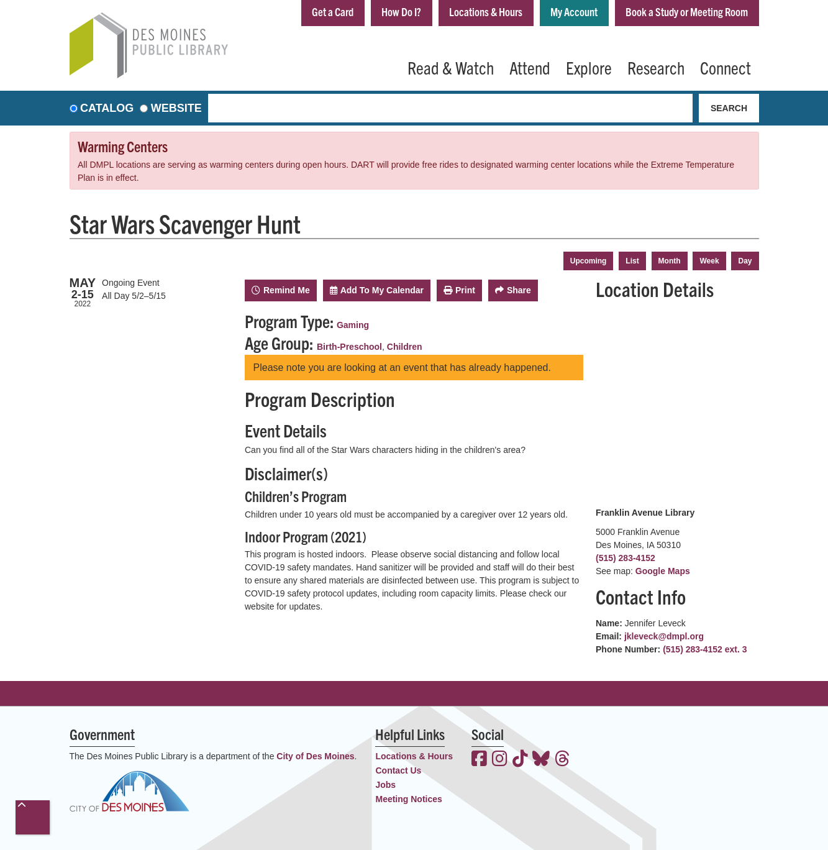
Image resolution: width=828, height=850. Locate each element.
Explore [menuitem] (589, 67)
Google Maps (662, 571)
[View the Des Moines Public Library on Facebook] (479, 760)
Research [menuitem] (656, 67)
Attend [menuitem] (529, 67)
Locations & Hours (485, 11)
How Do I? (401, 11)
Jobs (385, 785)
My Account (574, 11)
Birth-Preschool (349, 347)
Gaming (353, 325)
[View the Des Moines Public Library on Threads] (562, 760)
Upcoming (588, 261)
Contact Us (398, 770)
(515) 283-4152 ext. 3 (705, 649)
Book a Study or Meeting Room (687, 11)
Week (709, 261)
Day (745, 261)
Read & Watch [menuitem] (450, 67)
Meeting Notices (408, 799)
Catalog (107, 108)
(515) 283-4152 (625, 558)
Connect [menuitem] (725, 67)
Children (404, 347)
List (632, 261)
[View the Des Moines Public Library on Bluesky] (541, 760)
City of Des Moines (315, 756)
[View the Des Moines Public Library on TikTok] (520, 760)
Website (176, 108)
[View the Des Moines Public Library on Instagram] (499, 760)
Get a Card (332, 11)
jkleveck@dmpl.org (664, 636)
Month (669, 261)
